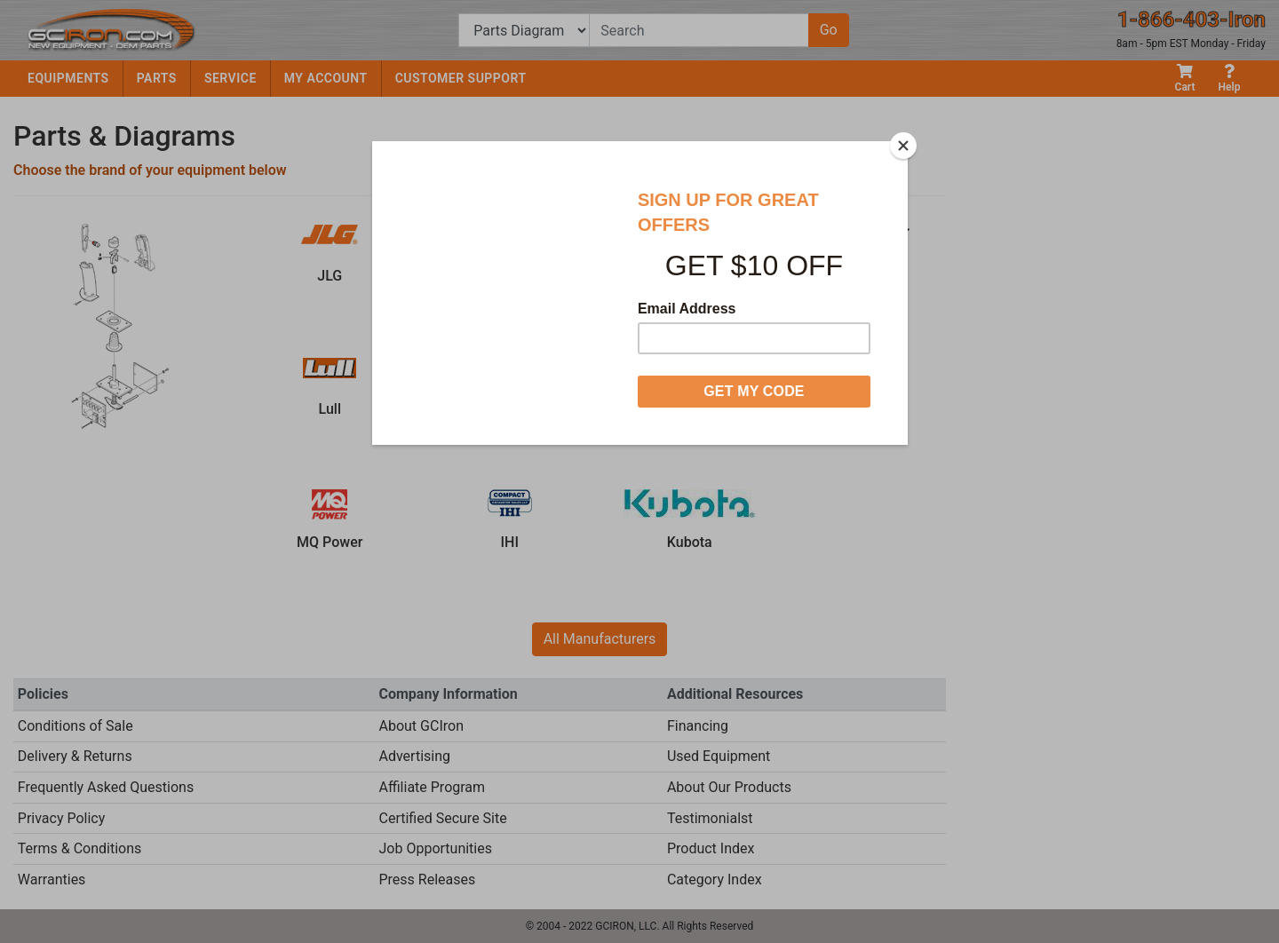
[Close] (903, 145)
